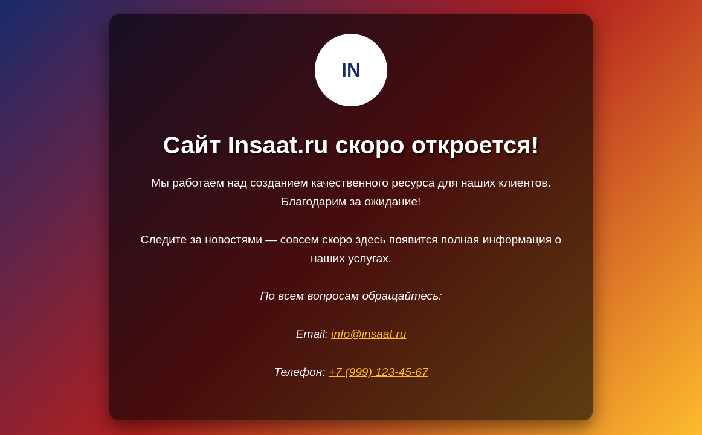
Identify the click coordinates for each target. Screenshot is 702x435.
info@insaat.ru (368, 333)
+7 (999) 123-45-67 (378, 372)
